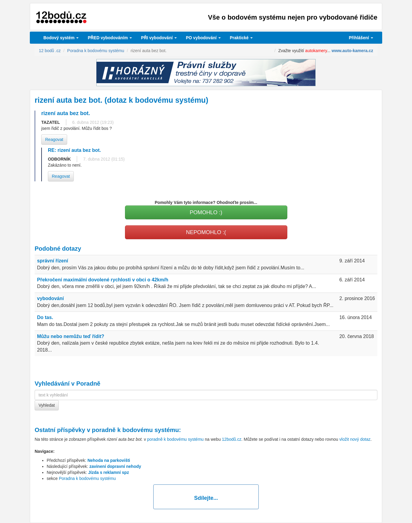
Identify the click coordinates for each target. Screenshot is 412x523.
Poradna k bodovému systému (87, 478)
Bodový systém (61, 37)
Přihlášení (361, 37)
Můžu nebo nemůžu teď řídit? (70, 336)
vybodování (159, 37)
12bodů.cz (232, 439)
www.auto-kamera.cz (352, 50)
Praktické (241, 37)
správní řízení (52, 260)
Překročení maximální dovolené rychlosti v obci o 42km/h (102, 279)
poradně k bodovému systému (135, 430)
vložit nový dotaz (355, 439)
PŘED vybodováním (110, 37)
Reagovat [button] (54, 139)
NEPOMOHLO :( (206, 232)
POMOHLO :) (206, 212)
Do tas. (45, 317)
